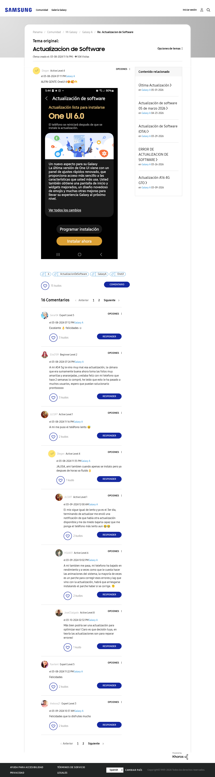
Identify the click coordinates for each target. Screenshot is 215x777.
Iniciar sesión (190, 9)
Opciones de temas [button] (169, 48)
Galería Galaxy (59, 10)
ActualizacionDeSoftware (73, 274)
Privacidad (17, 772)
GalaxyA (102, 274)
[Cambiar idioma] (114, 770)
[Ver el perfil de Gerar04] (54, 315)
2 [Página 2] (99, 300)
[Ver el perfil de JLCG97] (54, 414)
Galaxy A (70, 76)
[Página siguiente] (112, 300)
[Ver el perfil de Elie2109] (54, 354)
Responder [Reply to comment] (109, 336)
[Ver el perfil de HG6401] (68, 553)
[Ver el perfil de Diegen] (45, 70)
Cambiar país (133, 770)
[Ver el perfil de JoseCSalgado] (71, 612)
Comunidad (42, 10)
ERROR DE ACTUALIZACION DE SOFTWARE (153, 154)
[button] (124, 69)
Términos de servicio (71, 767)
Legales (62, 772)
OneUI (120, 274)
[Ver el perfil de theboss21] (55, 703)
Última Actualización (154, 85)
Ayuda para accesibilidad (26, 767)
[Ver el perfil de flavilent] (54, 664)
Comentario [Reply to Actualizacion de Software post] (117, 284)
